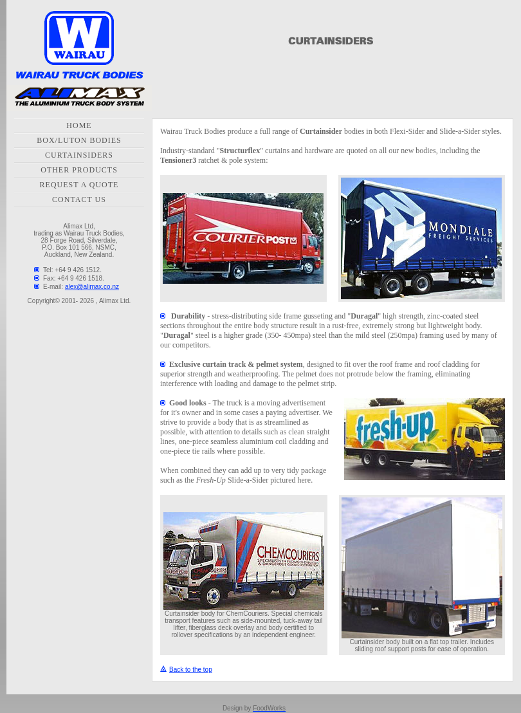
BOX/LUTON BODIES (79, 140)
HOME (78, 125)
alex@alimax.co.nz (92, 286)
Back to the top (186, 669)
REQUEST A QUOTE (79, 184)
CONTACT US (79, 199)
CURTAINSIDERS (79, 155)
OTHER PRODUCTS (79, 169)
